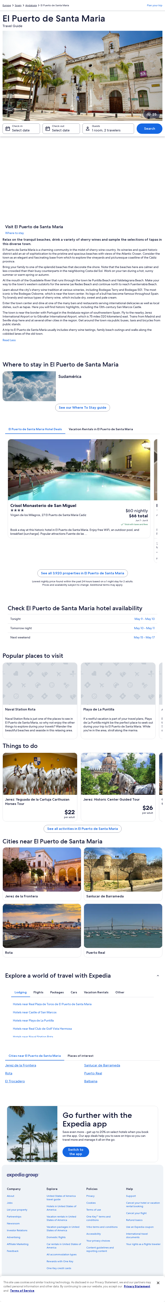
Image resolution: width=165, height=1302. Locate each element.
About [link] (10, 1196)
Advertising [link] (13, 1237)
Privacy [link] (90, 1196)
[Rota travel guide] (42, 930)
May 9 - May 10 (144, 619)
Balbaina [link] (90, 1081)
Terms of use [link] (93, 1209)
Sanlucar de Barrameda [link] (102, 1065)
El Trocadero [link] (15, 1081)
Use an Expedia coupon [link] (140, 1227)
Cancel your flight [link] (136, 1213)
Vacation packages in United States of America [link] (63, 1228)
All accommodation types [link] (61, 1254)
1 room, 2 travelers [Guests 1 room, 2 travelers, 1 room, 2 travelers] (106, 130)
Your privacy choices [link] (98, 1240)
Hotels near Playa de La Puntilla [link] (33, 1020)
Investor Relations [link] (17, 1230)
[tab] (35, 429)
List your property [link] (17, 1209)
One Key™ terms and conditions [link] (98, 1218)
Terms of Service (22, 1290)
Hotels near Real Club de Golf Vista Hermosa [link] (42, 1029)
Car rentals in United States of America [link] (64, 1245)
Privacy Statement (137, 1286)
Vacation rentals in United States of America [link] (61, 1218)
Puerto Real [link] (93, 1073)
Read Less (9, 340)
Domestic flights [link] (56, 1237)
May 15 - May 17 (144, 637)
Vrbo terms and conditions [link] (102, 1227)
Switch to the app (75, 1152)
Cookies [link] (91, 1203)
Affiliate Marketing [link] (17, 1244)
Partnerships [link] (14, 1216)
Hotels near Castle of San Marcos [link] (35, 1012)
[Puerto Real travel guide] (123, 930)
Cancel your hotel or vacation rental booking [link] (143, 1204)
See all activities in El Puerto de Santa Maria (82, 829)
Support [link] (131, 1196)
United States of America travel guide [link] (61, 1197)
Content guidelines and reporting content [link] (100, 1249)
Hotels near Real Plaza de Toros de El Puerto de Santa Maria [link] (52, 1004)
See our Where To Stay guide (82, 407)
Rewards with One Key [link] (60, 1261)
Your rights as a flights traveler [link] (143, 1244)
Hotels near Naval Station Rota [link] (33, 1037)
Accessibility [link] (93, 1234)
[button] (82, 975)
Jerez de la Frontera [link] (20, 1065)
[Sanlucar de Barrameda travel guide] (123, 874)
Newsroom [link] (13, 1223)
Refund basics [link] (134, 1220)
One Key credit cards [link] (59, 1268)
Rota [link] (8, 1073)
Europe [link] (7, 5)
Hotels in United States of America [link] (61, 1208)
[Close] (158, 1283)
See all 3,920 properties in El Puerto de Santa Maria (82, 573)
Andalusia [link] (31, 5)
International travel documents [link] (137, 1235)
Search (149, 128)
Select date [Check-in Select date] (21, 130)
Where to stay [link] (14, 233)
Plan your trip (154, 5)
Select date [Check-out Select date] (61, 130)
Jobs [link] (9, 1203)
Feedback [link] (12, 1251)
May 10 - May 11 (144, 628)
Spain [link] (18, 5)
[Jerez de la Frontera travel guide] (42, 874)
